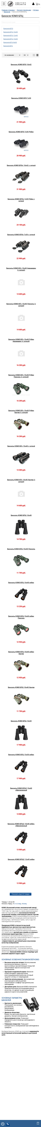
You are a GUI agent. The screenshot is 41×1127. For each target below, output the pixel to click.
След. (19, 904)
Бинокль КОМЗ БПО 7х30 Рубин (21, 132)
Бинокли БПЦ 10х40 (10, 32)
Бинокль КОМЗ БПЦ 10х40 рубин (21, 583)
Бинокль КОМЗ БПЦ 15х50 (21, 721)
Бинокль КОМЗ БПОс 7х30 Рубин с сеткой (21, 200)
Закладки (38, 1123)
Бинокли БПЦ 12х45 (10, 35)
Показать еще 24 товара (20, 894)
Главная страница (8, 10)
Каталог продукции (24, 10)
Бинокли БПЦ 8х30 (10, 42)
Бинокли (7, 12)
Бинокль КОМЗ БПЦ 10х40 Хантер (21, 687)
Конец (24, 904)
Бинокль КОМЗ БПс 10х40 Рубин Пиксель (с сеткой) (21, 376)
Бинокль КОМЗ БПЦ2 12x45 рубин (21, 859)
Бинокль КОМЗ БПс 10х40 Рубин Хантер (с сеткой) (21, 411)
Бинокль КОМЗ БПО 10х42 (21, 65)
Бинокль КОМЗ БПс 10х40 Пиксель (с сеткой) (21, 305)
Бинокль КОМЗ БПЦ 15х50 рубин (21, 755)
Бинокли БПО (8, 28)
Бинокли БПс (8, 46)
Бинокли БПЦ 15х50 (10, 39)
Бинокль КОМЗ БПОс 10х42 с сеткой (21, 165)
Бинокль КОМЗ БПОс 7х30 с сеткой (21, 235)
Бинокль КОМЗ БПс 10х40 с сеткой (21, 446)
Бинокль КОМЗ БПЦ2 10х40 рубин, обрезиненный (21, 825)
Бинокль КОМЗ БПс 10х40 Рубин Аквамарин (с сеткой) (21, 340)
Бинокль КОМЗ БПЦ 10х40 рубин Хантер (21, 653)
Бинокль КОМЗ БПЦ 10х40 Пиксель (21, 549)
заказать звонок (8, 1124)
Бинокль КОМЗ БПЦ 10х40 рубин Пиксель (21, 617)
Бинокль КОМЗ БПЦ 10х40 (21, 515)
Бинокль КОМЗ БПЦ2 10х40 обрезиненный (21, 789)
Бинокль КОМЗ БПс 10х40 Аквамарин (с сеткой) (21, 269)
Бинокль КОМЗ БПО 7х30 (21, 98)
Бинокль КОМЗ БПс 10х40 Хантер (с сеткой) (21, 481)
